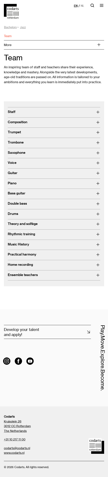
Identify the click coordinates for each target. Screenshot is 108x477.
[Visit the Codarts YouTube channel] (30, 361)
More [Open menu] (52, 45)
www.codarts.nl (14, 452)
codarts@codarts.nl (17, 448)
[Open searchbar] (92, 6)
